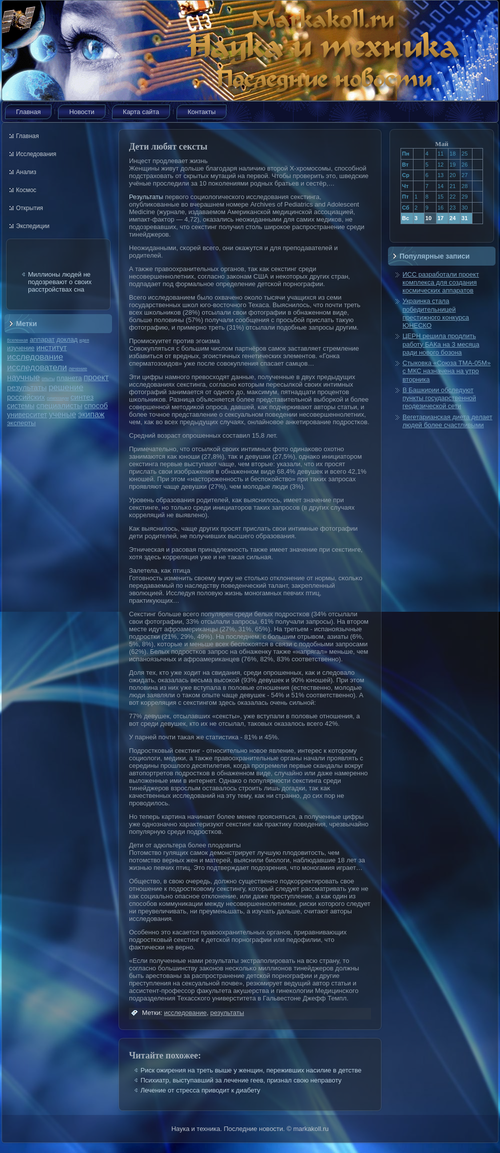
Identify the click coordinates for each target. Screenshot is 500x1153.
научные (23, 377)
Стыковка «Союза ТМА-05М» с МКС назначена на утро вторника (446, 371)
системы (20, 406)
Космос (26, 190)
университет (27, 415)
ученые (62, 414)
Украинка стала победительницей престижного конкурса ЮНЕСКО (435, 313)
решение (66, 387)
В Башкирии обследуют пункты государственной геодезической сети (439, 398)
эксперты (21, 423)
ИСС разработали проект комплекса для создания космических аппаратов (440, 283)
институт (51, 347)
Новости (81, 112)
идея (84, 340)
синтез (82, 397)
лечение (78, 368)
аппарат (42, 339)
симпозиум (57, 398)
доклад (67, 339)
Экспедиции (33, 226)
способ (96, 406)
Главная (28, 112)
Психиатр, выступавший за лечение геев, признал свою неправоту (241, 1080)
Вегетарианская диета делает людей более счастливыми (447, 421)
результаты (27, 387)
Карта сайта (141, 112)
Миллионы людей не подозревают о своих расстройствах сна (60, 282)
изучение (20, 348)
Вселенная (17, 340)
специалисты (59, 405)
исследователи (37, 367)
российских (26, 397)
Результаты (146, 197)
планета (69, 378)
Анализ (26, 172)
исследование (35, 357)
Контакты (202, 112)
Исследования (36, 154)
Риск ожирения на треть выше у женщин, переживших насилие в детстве (251, 1070)
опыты (48, 378)
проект (96, 377)
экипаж (91, 414)
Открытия (29, 208)
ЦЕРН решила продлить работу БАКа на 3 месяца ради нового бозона (441, 344)
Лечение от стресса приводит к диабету (200, 1090)
